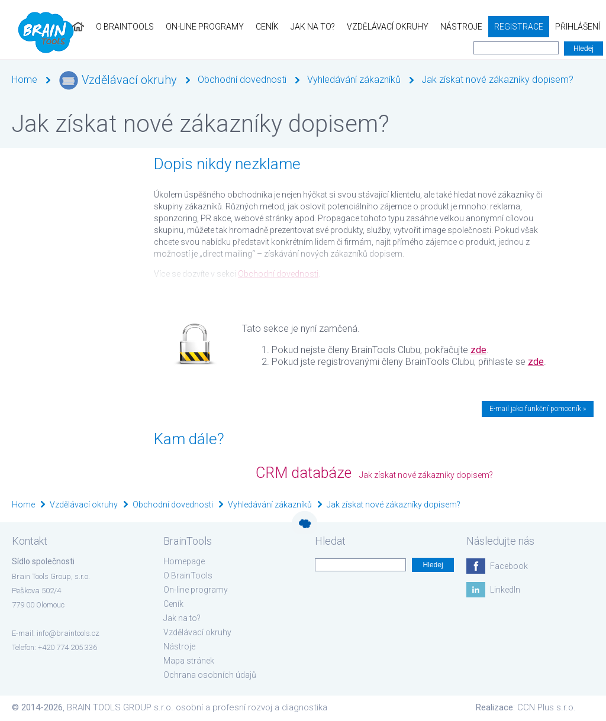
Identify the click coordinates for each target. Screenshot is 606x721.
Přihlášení (577, 26)
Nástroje (461, 26)
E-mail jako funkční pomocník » (537, 409)
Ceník (267, 26)
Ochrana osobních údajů (209, 675)
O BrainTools (125, 26)
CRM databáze (304, 472)
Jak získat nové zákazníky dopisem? (497, 79)
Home (24, 79)
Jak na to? (313, 26)
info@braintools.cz (68, 633)
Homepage (184, 561)
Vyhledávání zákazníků (354, 79)
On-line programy (205, 26)
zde (478, 349)
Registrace (518, 26)
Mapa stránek (188, 660)
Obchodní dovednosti (242, 79)
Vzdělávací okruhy (387, 26)
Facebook (509, 566)
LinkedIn (505, 589)
